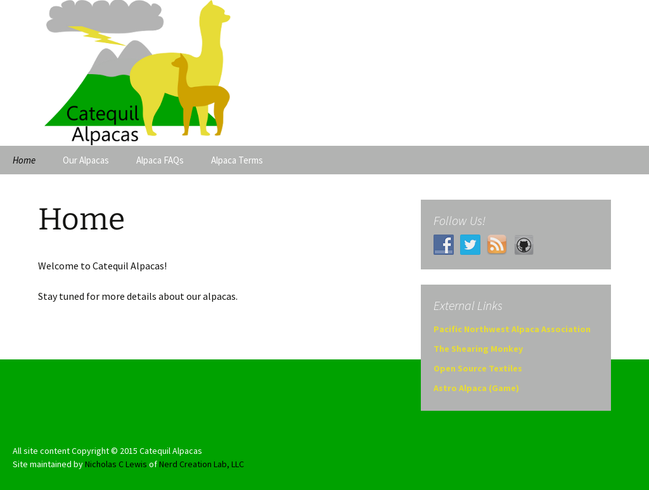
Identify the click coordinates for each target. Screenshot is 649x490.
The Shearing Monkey (478, 348)
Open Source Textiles (478, 368)
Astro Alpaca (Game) (476, 388)
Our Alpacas (86, 160)
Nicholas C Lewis (116, 464)
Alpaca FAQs (160, 160)
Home (24, 160)
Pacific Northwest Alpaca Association (512, 329)
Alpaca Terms (237, 160)
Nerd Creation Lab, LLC (201, 464)
